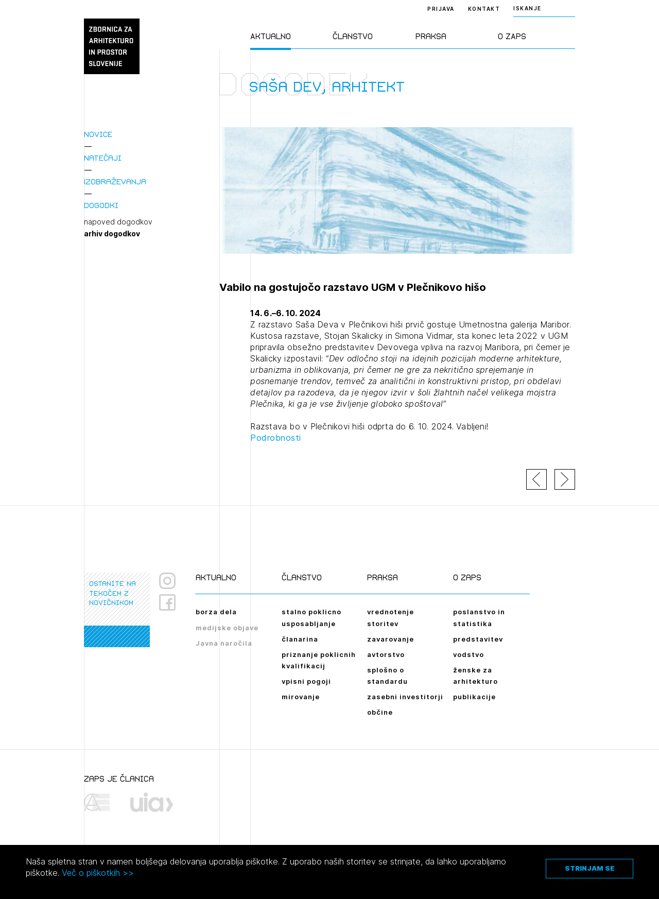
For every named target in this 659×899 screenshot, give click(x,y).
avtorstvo (386, 654)
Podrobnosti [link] (275, 437)
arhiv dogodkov (112, 233)
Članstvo (353, 36)
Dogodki (101, 205)
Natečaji (103, 157)
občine (380, 712)
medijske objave (227, 627)
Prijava (441, 8)
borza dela (216, 611)
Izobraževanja (115, 181)
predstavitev (478, 639)
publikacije (474, 696)
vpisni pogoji (306, 681)
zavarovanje (390, 639)
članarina (300, 639)
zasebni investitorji (405, 696)
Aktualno (270, 36)
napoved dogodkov (118, 222)
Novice (98, 134)
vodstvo (468, 654)
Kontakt (484, 8)
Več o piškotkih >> (98, 872)
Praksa (430, 36)
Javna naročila (224, 643)
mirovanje (301, 696)
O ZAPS (512, 36)
